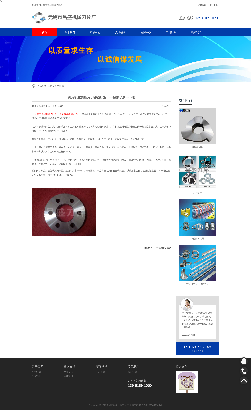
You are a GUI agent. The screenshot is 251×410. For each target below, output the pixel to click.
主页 (50, 86)
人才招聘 (120, 32)
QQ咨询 (202, 5)
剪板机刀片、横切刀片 (197, 284)
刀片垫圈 (197, 192)
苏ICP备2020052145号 (150, 405)
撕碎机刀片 (197, 147)
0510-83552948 (197, 347)
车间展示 (68, 372)
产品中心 (95, 32)
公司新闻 (59, 86)
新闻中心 (146, 32)
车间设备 (171, 32)
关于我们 (70, 32)
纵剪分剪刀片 (197, 238)
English (214, 5)
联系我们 (196, 32)
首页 (44, 32)
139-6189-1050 (207, 18)
